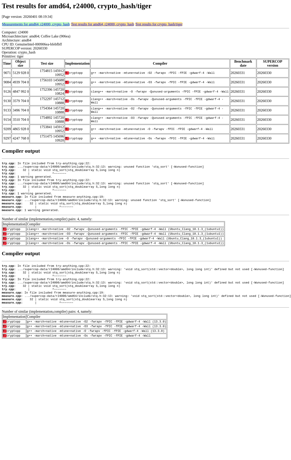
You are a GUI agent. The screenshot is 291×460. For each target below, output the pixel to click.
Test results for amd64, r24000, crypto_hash (102, 24)
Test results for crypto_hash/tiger (158, 24)
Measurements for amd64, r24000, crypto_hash (36, 24)
